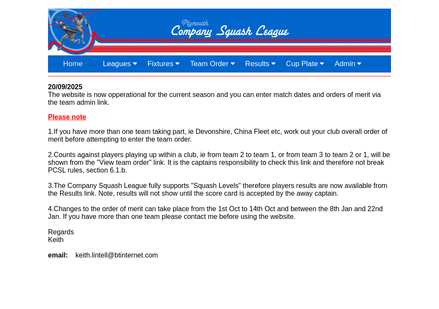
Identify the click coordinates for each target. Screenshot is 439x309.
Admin (347, 64)
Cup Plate (305, 64)
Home (72, 64)
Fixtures (163, 64)
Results (260, 64)
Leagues (120, 64)
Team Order (212, 64)
